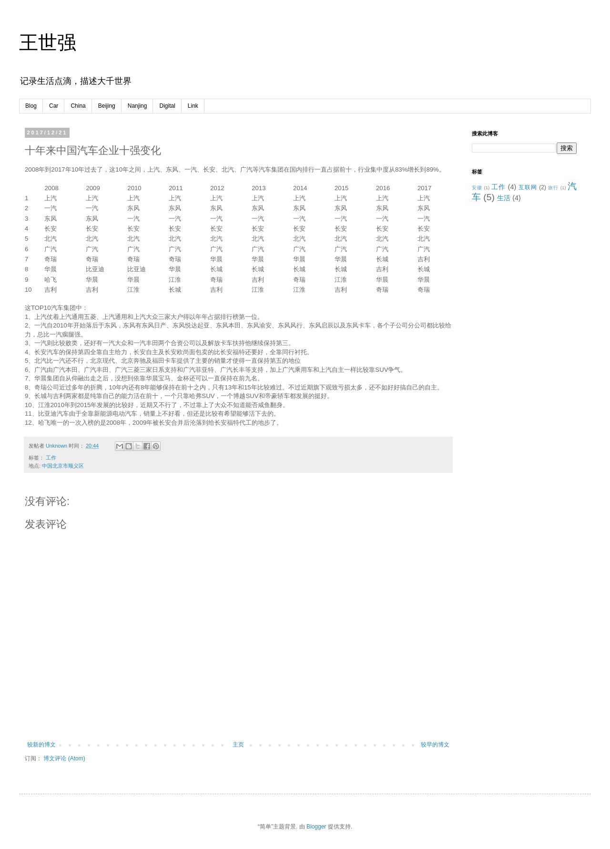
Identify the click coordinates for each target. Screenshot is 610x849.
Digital (167, 105)
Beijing (106, 105)
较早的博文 (435, 744)
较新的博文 (41, 744)
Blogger (316, 826)
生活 (503, 198)
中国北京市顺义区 (63, 466)
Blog (31, 105)
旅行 (553, 187)
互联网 (527, 187)
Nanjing (137, 105)
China (78, 105)
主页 (238, 744)
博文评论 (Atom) (64, 758)
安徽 (477, 187)
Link (193, 105)
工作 (51, 457)
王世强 (47, 42)
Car (53, 105)
